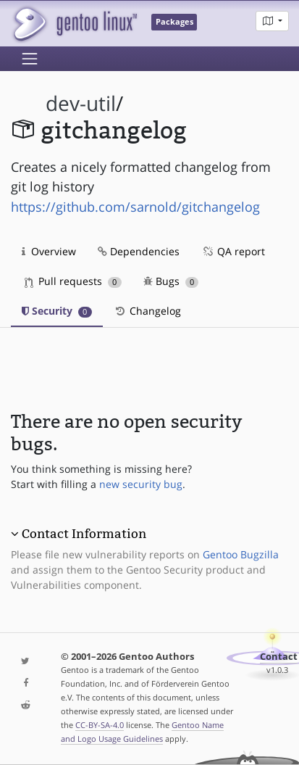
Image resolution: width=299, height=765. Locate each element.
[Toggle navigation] (30, 58)
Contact (279, 656)
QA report (233, 251)
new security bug (140, 484)
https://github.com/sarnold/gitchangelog (135, 206)
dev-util (81, 103)
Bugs (171, 281)
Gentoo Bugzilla (241, 554)
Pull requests (73, 281)
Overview (49, 251)
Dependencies (139, 251)
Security (57, 311)
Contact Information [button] (84, 533)
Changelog (147, 311)
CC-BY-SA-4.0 (99, 724)
